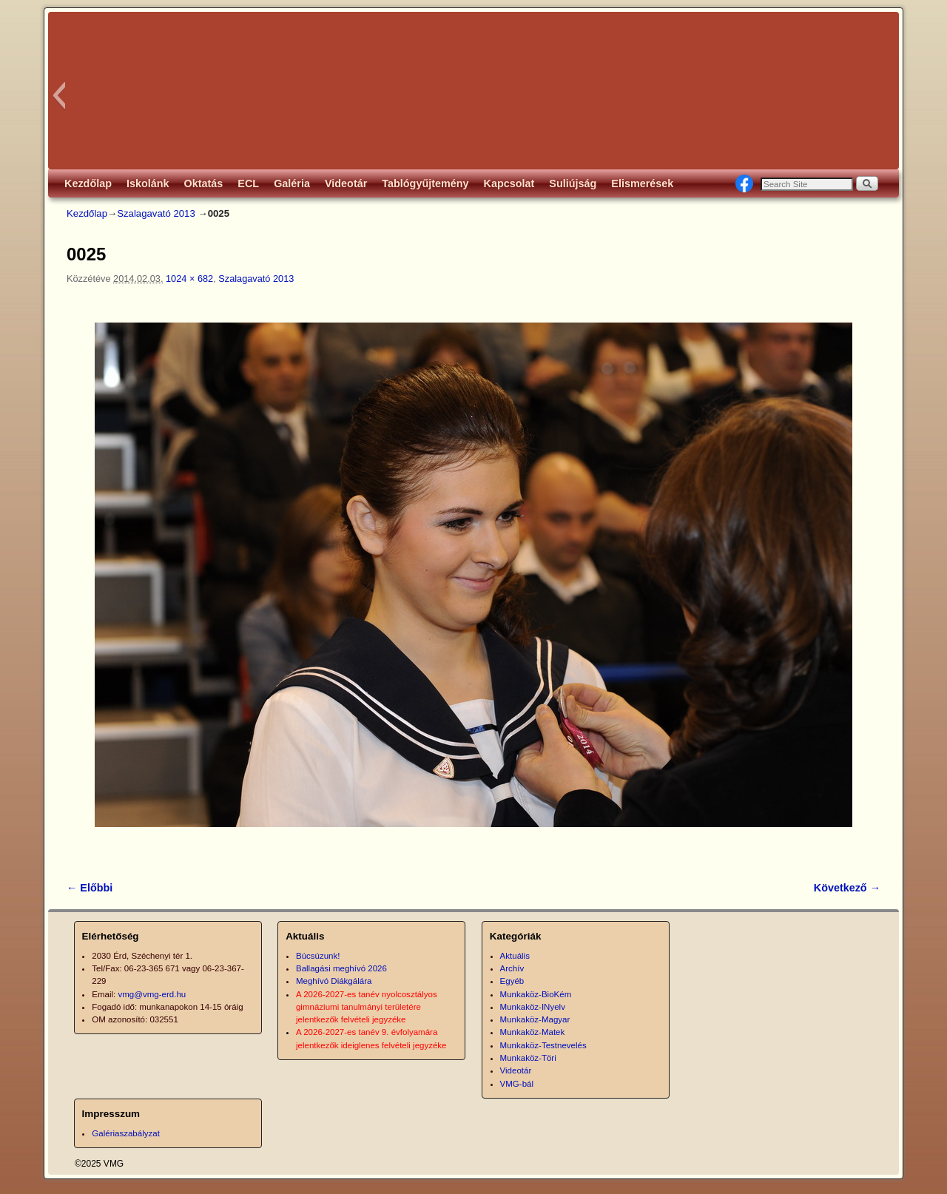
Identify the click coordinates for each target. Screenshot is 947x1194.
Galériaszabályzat (126, 1133)
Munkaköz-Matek (532, 1032)
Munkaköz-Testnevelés (543, 1045)
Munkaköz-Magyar (535, 1019)
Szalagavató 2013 (156, 213)
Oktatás (203, 183)
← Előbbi (89, 888)
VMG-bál (516, 1083)
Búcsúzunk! (318, 955)
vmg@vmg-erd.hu (152, 994)
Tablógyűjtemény (425, 183)
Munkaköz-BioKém (536, 994)
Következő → (847, 888)
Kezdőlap (88, 183)
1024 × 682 (189, 278)
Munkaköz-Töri (528, 1057)
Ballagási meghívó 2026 (341, 968)
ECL (248, 183)
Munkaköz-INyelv (532, 1006)
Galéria (292, 183)
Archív (512, 968)
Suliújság (572, 183)
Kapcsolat (509, 183)
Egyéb (512, 981)
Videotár (346, 183)
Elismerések (642, 183)
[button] (59, 95)
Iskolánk (148, 183)
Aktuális (515, 955)
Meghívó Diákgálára (333, 981)
